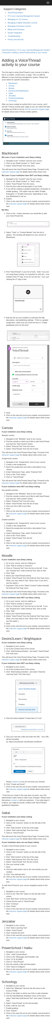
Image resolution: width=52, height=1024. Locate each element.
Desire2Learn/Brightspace (19, 91)
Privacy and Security (16, 39)
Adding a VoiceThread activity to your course (29, 52)
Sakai (11, 93)
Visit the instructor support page (37, 109)
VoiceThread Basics (15, 13)
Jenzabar (12, 96)
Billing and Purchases (16, 29)
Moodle (11, 88)
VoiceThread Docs (9, 50)
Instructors (7, 52)
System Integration (15, 33)
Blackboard (13, 83)
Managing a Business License (19, 26)
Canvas (11, 86)
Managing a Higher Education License (22, 23)
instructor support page (11, 172)
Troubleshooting (14, 36)
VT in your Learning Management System (24, 16)
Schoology (13, 101)
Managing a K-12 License (17, 19)
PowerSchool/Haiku (16, 98)
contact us (16, 782)
